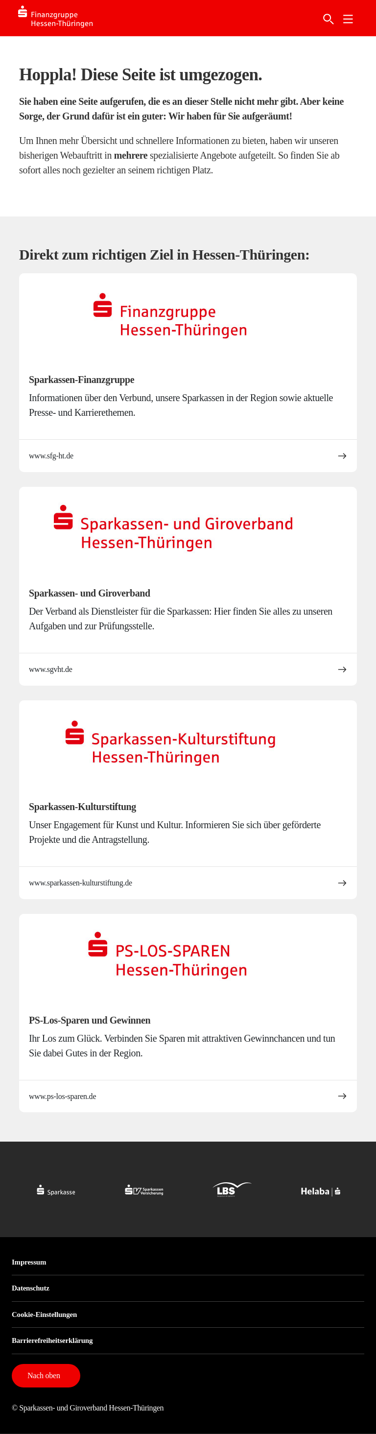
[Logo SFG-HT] (65, 18)
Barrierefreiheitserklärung (52, 1340)
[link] (348, 19)
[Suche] (328, 19)
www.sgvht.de (188, 669)
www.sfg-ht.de (188, 456)
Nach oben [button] (43, 1375)
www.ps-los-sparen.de (188, 1096)
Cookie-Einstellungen (44, 1314)
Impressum (29, 1262)
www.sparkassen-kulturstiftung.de (188, 883)
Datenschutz (30, 1288)
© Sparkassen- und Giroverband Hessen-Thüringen (88, 1408)
